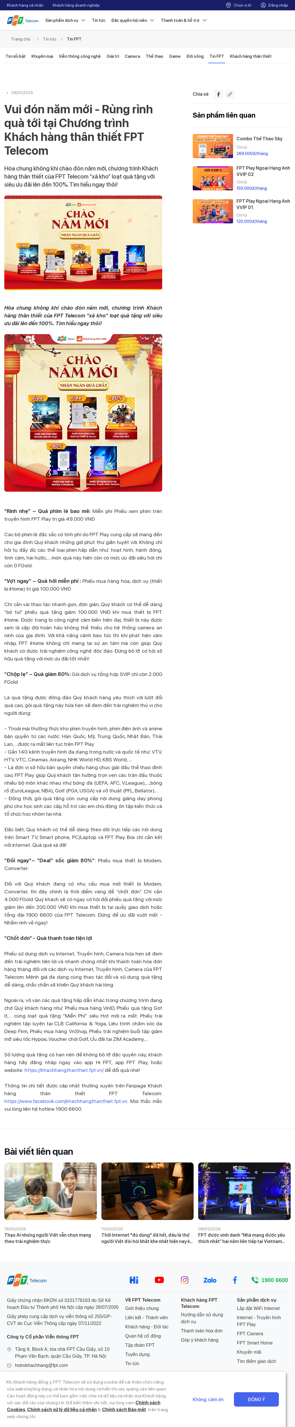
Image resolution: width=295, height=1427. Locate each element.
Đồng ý (265, 1403)
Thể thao (154, 56)
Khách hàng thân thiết (251, 56)
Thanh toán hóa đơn (201, 1330)
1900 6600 (274, 1280)
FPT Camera (250, 1333)
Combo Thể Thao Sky (259, 138)
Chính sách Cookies (127, 1409)
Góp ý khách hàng (199, 1340)
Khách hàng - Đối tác (147, 1326)
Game (175, 56)
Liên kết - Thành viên (146, 1317)
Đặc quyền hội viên (133, 20)
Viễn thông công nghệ (80, 56)
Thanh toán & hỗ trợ (184, 20)
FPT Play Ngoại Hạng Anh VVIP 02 (263, 171)
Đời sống (195, 56)
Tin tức (98, 20)
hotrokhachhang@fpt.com (41, 1365)
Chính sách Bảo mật (78, 1416)
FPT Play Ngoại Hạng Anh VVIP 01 (263, 204)
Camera (132, 56)
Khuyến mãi (249, 1352)
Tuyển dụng (137, 1354)
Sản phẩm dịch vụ (65, 20)
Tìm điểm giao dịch (256, 1361)
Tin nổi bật (15, 56)
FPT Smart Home (255, 1342)
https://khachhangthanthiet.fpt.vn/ (64, 1070)
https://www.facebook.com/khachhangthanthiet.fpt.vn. (66, 1101)
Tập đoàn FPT (139, 1345)
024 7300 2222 (30, 1374)
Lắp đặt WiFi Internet (258, 1308)
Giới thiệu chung (142, 1308)
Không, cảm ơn (217, 1403)
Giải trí (113, 56)
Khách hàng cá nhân (25, 5)
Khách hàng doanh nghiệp (76, 5)
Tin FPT (74, 39)
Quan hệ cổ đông (143, 1336)
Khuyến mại (42, 56)
